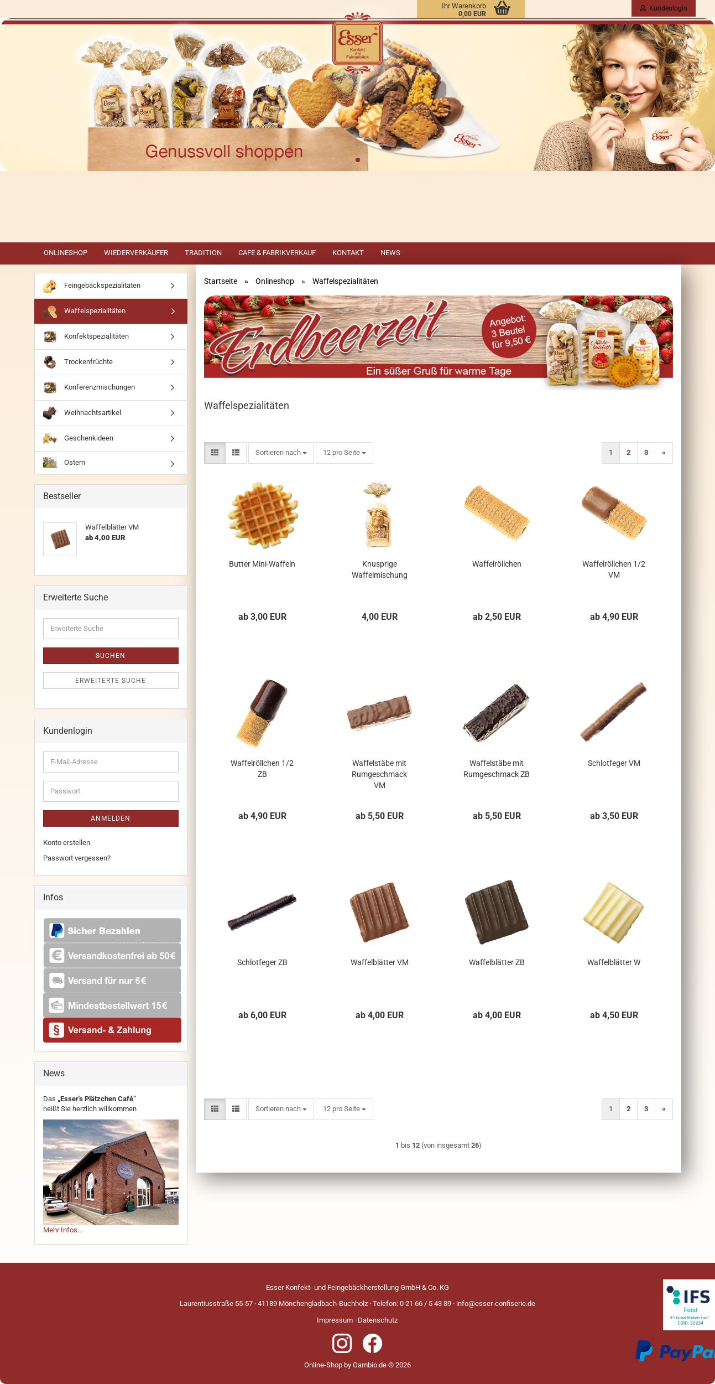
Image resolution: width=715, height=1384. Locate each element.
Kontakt (348, 252)
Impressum (335, 1320)
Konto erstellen (66, 842)
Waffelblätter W (613, 962)
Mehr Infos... (62, 1230)
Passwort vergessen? (77, 858)
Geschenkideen (78, 438)
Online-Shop (323, 1365)
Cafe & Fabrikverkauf (277, 252)
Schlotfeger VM (614, 763)
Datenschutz (378, 1320)
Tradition (203, 252)
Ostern (64, 462)
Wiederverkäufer (136, 252)
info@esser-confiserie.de (495, 1303)
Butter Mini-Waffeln (262, 563)
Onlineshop (65, 252)
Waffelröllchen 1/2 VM (613, 569)
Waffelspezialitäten (84, 311)
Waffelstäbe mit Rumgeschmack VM (379, 774)
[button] (215, 453)
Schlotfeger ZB (262, 962)
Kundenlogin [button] (663, 8)
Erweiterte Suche (110, 681)
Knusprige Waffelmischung (380, 569)
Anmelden (111, 818)
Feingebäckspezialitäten (91, 286)
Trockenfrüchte (78, 362)
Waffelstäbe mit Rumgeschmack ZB (496, 769)
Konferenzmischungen (89, 388)
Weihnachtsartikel (82, 413)
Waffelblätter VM (380, 962)
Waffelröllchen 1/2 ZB (262, 769)
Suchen (111, 656)
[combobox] (281, 453)
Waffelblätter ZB (497, 962)
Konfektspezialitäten (86, 337)
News (390, 252)
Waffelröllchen (496, 563)
